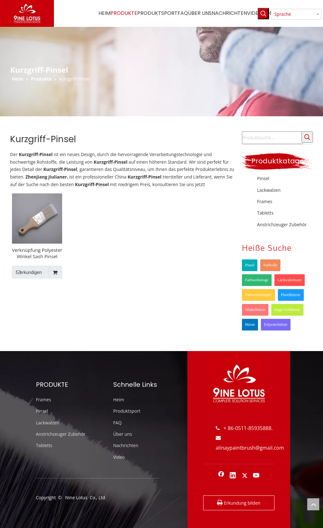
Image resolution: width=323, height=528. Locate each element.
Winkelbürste (255, 309)
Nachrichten (125, 445)
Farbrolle (270, 265)
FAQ (117, 423)
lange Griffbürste (287, 309)
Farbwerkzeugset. (258, 295)
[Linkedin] (233, 476)
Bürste (250, 324)
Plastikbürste (291, 295)
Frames (264, 201)
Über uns (122, 434)
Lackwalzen (268, 190)
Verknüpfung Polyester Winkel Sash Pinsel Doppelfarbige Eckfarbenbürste (37, 253)
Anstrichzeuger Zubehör (282, 225)
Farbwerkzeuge (256, 280)
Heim (118, 400)
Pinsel (263, 178)
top (313, 504)
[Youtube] (256, 476)
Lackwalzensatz (290, 280)
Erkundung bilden (238, 503)
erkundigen (27, 272)
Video (119, 457)
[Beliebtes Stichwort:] (263, 13)
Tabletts (265, 213)
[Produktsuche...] (272, 137)
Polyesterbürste (275, 324)
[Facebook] (221, 476)
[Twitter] (245, 476)
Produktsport (126, 411)
